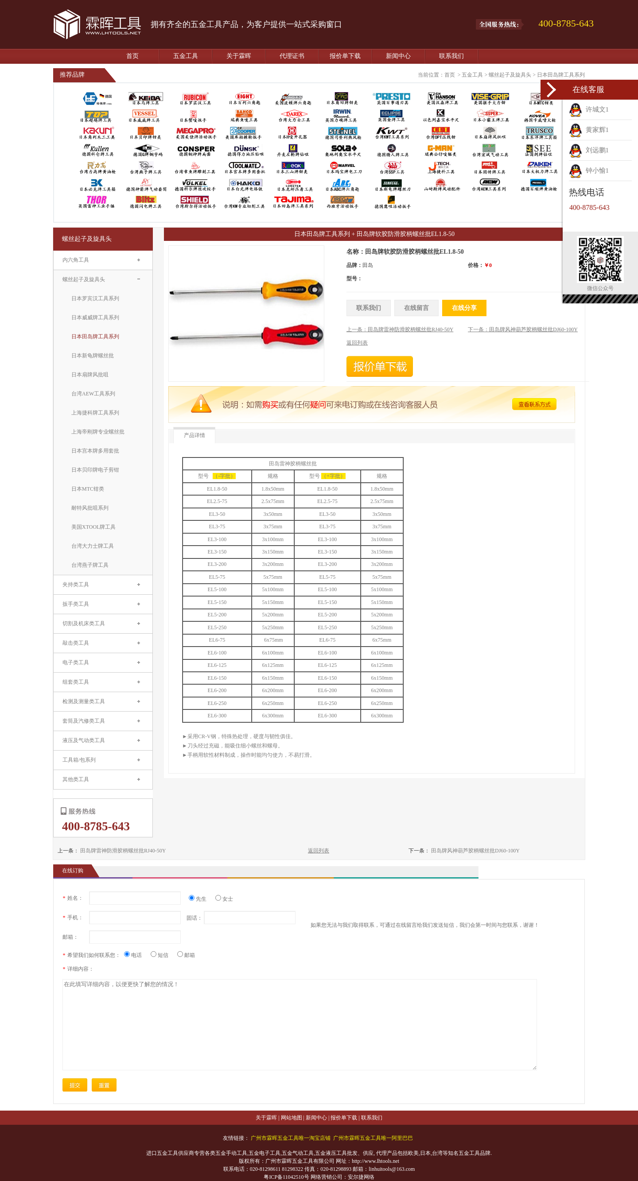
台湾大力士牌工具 (92, 546)
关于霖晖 (238, 56)
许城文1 (589, 109)
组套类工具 (75, 682)
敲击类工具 (75, 643)
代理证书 (292, 56)
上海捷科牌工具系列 (95, 413)
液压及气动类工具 (83, 740)
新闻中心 (398, 56)
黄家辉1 (589, 129)
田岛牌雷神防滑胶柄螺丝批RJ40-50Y (123, 851)
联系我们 (451, 56)
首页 (132, 56)
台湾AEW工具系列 (93, 394)
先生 (201, 899)
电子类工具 (75, 662)
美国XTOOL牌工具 (93, 527)
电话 (136, 955)
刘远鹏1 (589, 150)
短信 (163, 955)
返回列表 (318, 851)
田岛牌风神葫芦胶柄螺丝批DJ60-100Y (475, 851)
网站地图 (291, 1118)
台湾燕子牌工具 (90, 565)
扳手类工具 (75, 604)
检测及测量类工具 (83, 701)
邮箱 (186, 955)
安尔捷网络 (361, 1177)
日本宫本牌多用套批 (95, 451)
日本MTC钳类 (87, 489)
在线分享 (464, 308)
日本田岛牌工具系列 (561, 75)
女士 (224, 899)
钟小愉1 (589, 170)
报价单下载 (345, 56)
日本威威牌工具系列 (95, 317)
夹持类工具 (75, 584)
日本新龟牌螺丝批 (92, 355)
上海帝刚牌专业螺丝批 (97, 432)
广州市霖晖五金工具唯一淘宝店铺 (291, 1138)
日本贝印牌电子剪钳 (95, 470)
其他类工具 (75, 779)
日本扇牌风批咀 (90, 375)
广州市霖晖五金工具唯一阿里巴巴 (373, 1138)
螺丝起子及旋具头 (510, 75)
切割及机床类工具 (83, 623)
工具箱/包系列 (79, 760)
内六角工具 (75, 260)
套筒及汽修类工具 (83, 721)
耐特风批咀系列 (90, 508)
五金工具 (185, 56)
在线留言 (416, 308)
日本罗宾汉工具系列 (95, 298)
